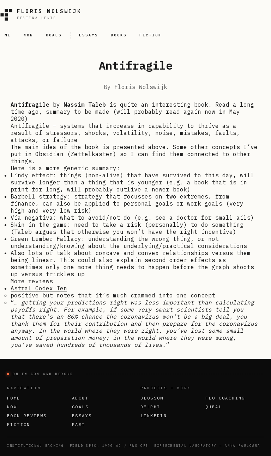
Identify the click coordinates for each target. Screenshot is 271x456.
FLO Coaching (225, 398)
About (80, 398)
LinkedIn (153, 415)
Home (13, 398)
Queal (213, 406)
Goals (80, 406)
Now (12, 406)
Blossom (152, 398)
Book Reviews (27, 415)
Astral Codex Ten (39, 288)
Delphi (150, 406)
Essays (82, 415)
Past (78, 424)
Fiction (18, 424)
